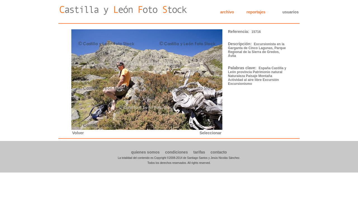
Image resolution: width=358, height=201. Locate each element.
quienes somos (145, 152)
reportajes (255, 12)
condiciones (176, 152)
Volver (78, 133)
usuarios (290, 12)
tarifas (199, 152)
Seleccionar (210, 133)
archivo (227, 12)
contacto (219, 152)
